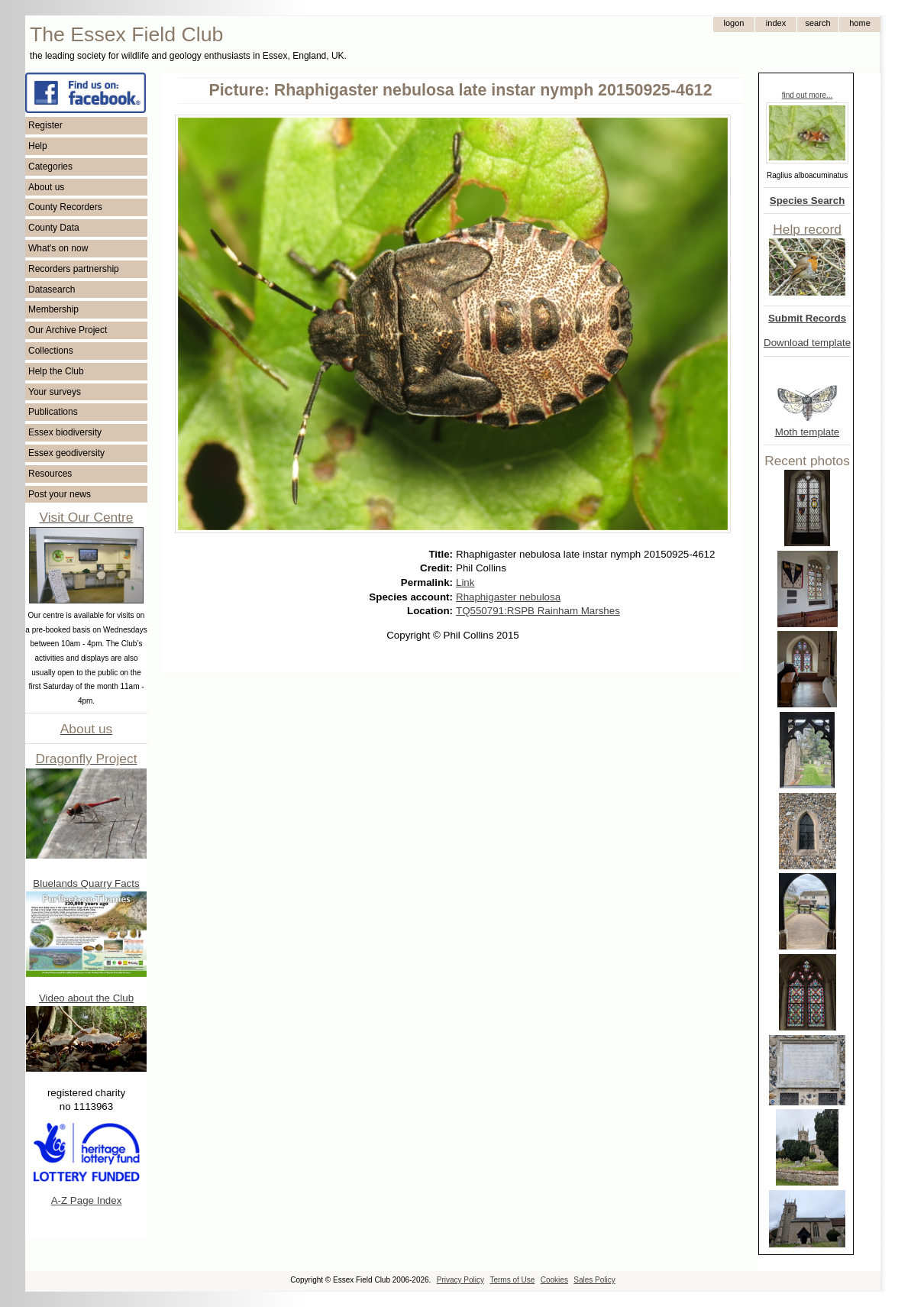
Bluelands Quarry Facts (86, 883)
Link (465, 582)
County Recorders (65, 207)
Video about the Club (86, 998)
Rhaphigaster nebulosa (508, 597)
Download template (807, 342)
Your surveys (54, 392)
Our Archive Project (67, 330)
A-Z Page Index (86, 1200)
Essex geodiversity (66, 453)
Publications (53, 411)
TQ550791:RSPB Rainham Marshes (538, 610)
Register (45, 125)
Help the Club (56, 371)
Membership (53, 309)
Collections (50, 350)
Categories (50, 166)
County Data (53, 227)
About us (46, 187)
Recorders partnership (73, 269)
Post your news (59, 494)
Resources (50, 473)
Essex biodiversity (65, 432)
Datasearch (51, 289)
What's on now (58, 248)
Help (37, 146)
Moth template (807, 432)
